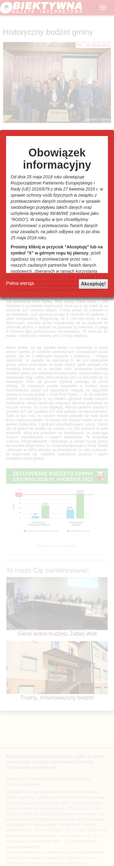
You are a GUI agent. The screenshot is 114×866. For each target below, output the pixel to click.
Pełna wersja (20, 283)
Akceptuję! (93, 283)
